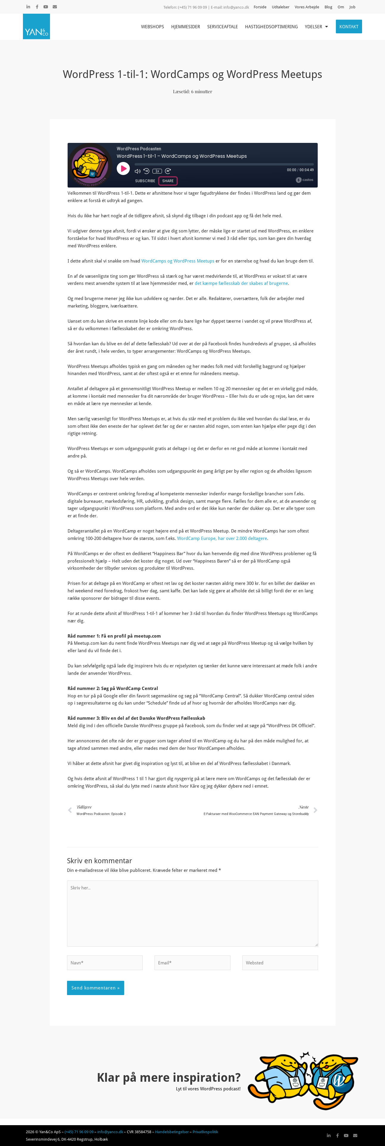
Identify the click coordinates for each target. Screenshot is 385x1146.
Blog (328, 7)
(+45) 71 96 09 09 (79, 1131)
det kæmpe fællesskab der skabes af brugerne (241, 283)
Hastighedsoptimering (271, 26)
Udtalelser (280, 7)
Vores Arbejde (307, 7)
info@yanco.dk (236, 7)
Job (353, 7)
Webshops (152, 26)
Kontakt (348, 26)
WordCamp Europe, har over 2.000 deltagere (222, 538)
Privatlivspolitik (205, 1131)
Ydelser (316, 26)
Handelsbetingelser (172, 1131)
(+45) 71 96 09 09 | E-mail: (200, 7)
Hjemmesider (185, 26)
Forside (260, 7)
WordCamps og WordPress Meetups (177, 261)
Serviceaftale (222, 26)
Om (341, 7)
